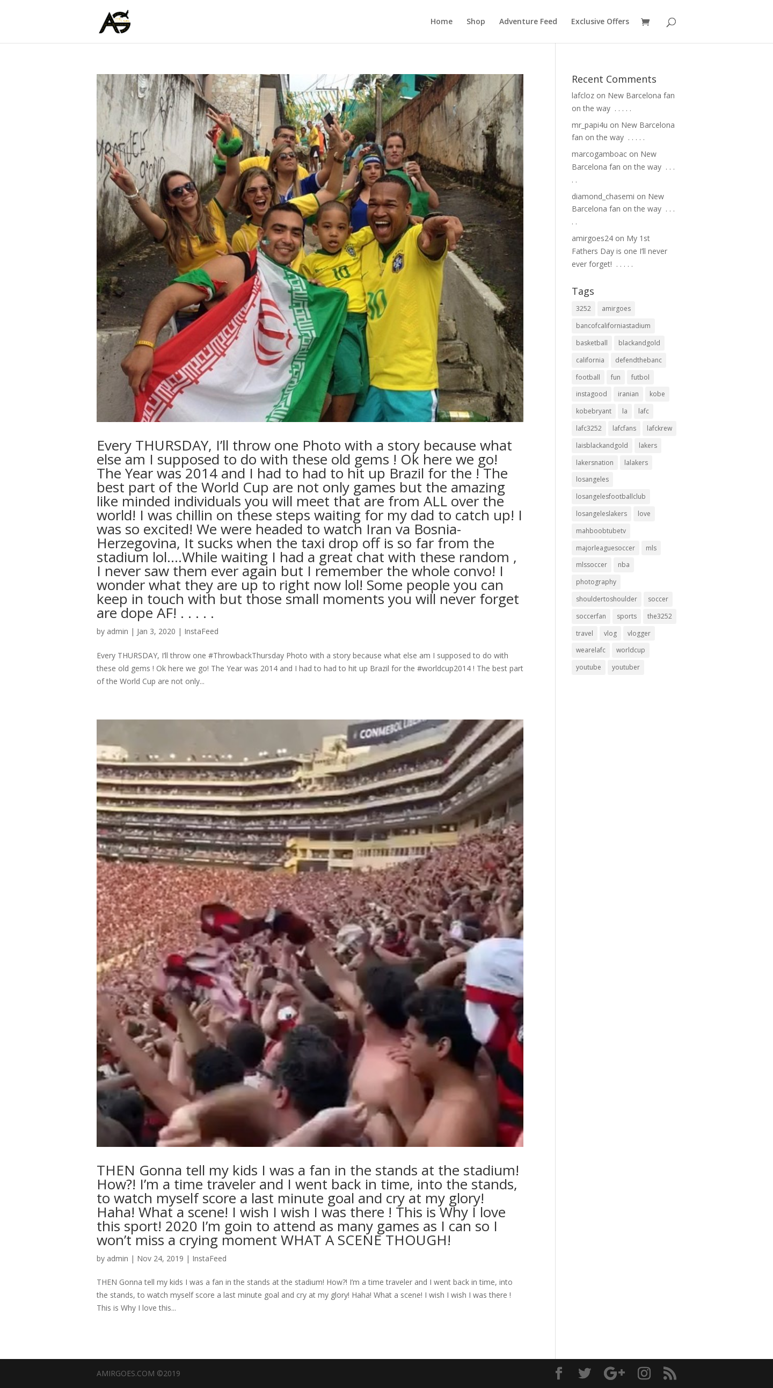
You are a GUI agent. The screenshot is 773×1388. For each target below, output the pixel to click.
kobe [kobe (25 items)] (657, 393)
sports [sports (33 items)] (627, 616)
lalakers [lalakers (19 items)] (636, 462)
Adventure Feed (528, 22)
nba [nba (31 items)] (624, 564)
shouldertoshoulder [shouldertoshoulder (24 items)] (606, 599)
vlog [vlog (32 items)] (610, 633)
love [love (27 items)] (644, 513)
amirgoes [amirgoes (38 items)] (616, 308)
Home (442, 22)
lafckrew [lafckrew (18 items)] (659, 428)
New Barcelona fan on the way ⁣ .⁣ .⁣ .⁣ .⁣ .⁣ (623, 167)
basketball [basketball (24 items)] (592, 342)
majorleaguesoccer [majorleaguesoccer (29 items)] (605, 548)
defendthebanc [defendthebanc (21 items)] (638, 360)
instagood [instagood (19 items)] (591, 393)
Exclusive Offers (600, 22)
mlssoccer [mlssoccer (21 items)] (591, 564)
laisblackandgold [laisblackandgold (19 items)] (602, 445)
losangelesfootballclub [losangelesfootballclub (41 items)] (611, 496)
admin (117, 631)
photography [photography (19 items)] (596, 581)
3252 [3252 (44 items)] (583, 308)
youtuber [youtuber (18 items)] (626, 667)
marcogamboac (599, 154)
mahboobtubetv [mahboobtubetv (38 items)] (601, 530)
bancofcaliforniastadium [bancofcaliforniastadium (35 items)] (613, 325)
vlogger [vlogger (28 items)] (639, 633)
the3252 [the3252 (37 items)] (659, 616)
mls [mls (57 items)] (651, 548)
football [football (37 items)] (588, 377)
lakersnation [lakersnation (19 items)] (595, 462)
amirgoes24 (592, 238)
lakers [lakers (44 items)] (648, 445)
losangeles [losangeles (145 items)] (592, 479)
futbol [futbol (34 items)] (640, 377)
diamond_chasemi (603, 196)
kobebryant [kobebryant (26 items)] (593, 411)
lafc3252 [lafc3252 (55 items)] (589, 428)
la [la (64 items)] (625, 411)
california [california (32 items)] (590, 360)
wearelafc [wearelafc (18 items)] (591, 650)
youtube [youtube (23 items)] (588, 667)
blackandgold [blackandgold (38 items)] (639, 342)
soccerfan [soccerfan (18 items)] (591, 616)
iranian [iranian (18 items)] (628, 393)
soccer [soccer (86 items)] (658, 599)
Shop (475, 22)
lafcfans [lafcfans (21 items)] (624, 428)
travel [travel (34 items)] (584, 633)
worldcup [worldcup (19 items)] (630, 650)
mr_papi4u (590, 125)
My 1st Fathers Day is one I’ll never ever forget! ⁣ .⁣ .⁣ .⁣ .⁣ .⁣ (619, 251)
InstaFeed (201, 631)
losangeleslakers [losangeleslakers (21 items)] (601, 513)
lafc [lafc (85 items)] (643, 411)
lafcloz (583, 95)
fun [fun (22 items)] (616, 377)
